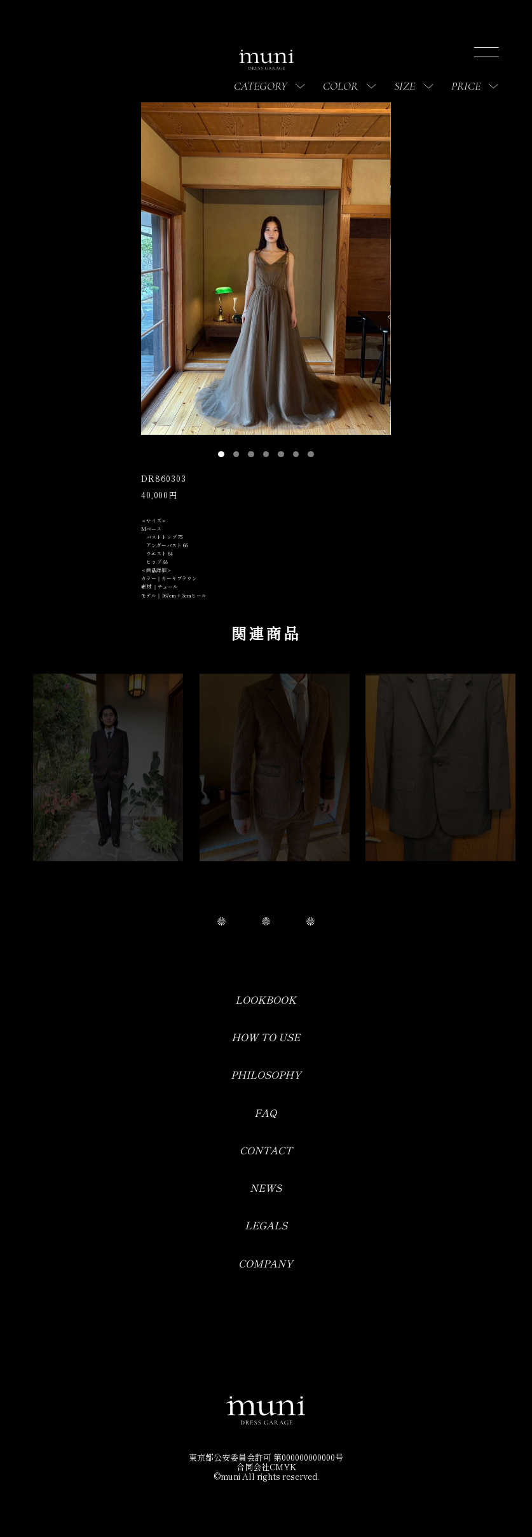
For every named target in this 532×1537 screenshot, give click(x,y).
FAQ (265, 1112)
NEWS (266, 1187)
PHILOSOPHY (266, 1074)
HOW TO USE (265, 1037)
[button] (221, 454)
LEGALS (266, 1225)
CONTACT (266, 1150)
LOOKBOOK (265, 999)
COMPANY (265, 1263)
